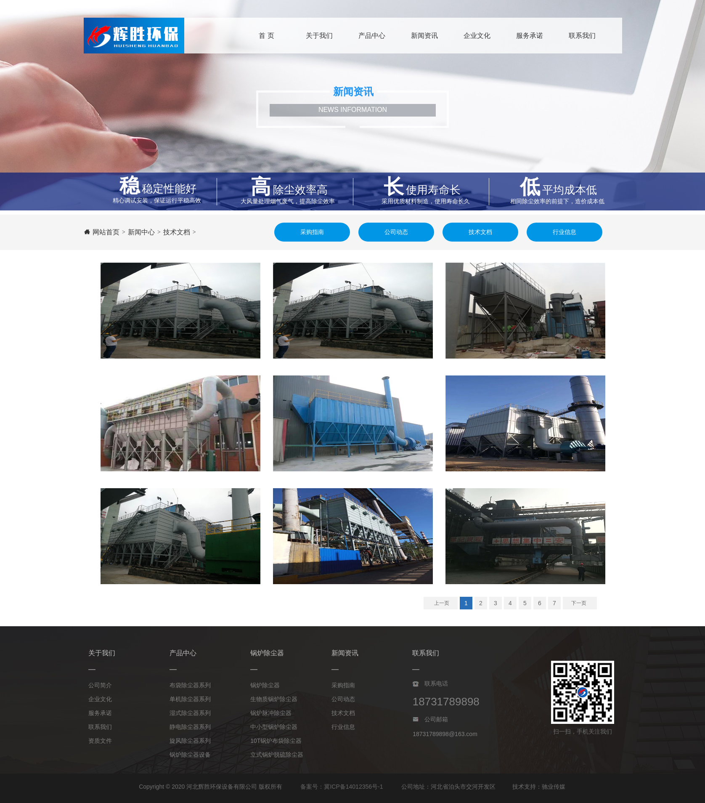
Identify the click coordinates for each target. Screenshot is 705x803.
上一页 (441, 603)
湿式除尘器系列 (190, 713)
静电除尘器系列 (190, 726)
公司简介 (100, 685)
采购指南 (343, 685)
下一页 (578, 603)
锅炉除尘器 (265, 685)
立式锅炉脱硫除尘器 (276, 754)
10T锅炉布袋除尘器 (276, 740)
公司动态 (343, 699)
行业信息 (343, 726)
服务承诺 (100, 713)
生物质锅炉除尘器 (273, 699)
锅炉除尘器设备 (190, 754)
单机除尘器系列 (190, 699)
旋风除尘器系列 (190, 740)
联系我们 (100, 726)
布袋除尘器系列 (190, 685)
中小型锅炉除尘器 (273, 726)
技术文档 (343, 713)
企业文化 (100, 699)
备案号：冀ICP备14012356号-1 (341, 786)
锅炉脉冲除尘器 (271, 713)
